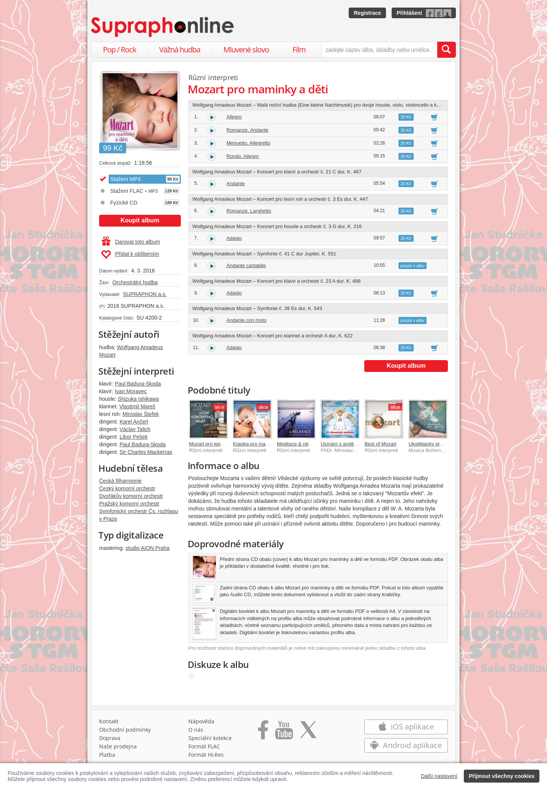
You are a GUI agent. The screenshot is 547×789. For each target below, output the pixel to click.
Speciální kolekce (210, 738)
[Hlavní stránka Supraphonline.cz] (163, 27)
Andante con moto (246, 320)
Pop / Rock (119, 49)
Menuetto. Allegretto (248, 143)
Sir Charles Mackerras (146, 452)
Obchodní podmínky (125, 729)
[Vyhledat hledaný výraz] (446, 50)
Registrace (367, 13)
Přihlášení (409, 13)
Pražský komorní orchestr (129, 504)
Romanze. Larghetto (248, 211)
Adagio (234, 238)
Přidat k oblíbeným (130, 254)
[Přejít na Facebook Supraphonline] (263, 732)
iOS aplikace (406, 726)
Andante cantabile (246, 265)
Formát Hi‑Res (206, 754)
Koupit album (139, 220)
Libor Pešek (134, 437)
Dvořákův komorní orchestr (131, 496)
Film (299, 49)
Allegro (234, 117)
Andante (235, 183)
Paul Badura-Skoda (138, 384)
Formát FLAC (204, 746)
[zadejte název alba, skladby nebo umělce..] (379, 50)
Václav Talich (135, 429)
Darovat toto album (131, 242)
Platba (107, 754)
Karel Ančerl (134, 422)
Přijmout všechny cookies (501, 776)
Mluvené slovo (246, 49)
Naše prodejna (118, 746)
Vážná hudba (179, 49)
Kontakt (109, 721)
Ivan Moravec (131, 391)
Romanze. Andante (247, 130)
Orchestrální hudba (135, 282)
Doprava (109, 738)
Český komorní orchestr (127, 488)
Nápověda (201, 721)
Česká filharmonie (120, 481)
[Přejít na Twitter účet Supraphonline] (308, 732)
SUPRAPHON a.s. (144, 294)
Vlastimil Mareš (137, 406)
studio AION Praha (147, 548)
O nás (195, 729)
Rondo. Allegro (242, 156)
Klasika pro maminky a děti (262, 444)
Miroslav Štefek (140, 414)
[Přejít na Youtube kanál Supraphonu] (283, 732)
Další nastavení (439, 776)
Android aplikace (406, 745)
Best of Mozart (381, 444)
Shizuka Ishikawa (138, 399)
